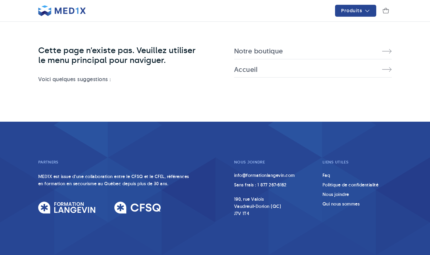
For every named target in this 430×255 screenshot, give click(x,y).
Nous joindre (335, 194)
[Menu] (355, 11)
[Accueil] (62, 10)
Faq (326, 175)
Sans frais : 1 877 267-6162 (260, 185)
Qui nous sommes (341, 204)
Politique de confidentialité (350, 185)
